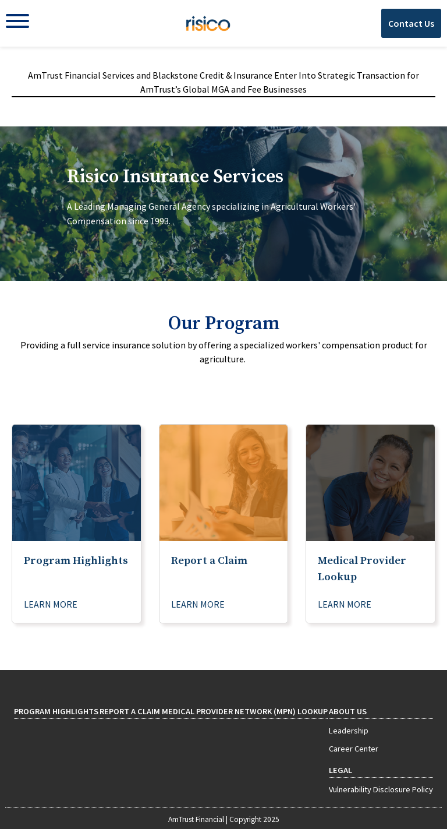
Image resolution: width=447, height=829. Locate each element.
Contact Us (411, 23)
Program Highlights (56, 711)
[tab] (223, 203)
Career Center (353, 748)
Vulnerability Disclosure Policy (381, 789)
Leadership (348, 730)
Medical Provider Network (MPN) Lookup (245, 711)
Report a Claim (130, 711)
